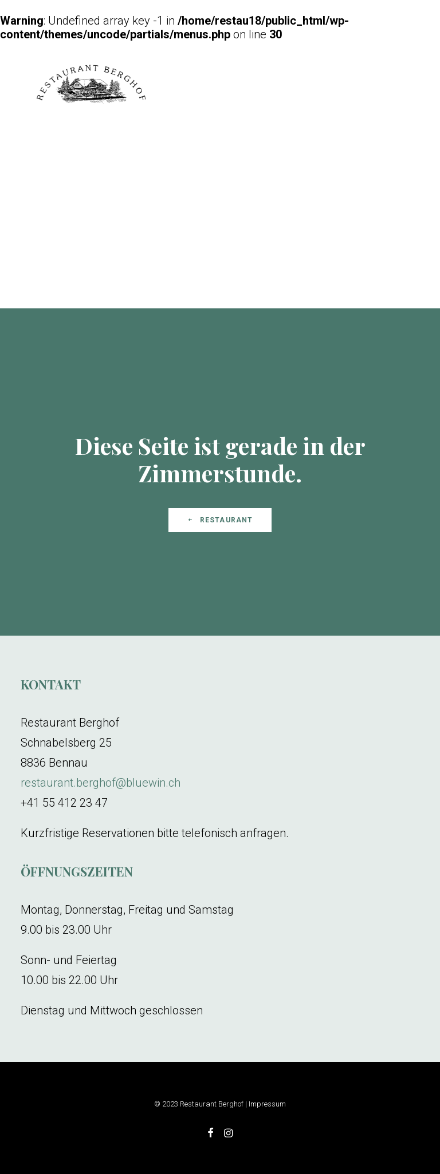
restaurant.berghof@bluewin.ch (100, 783)
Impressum (267, 1104)
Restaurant (220, 520)
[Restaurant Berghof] (91, 85)
